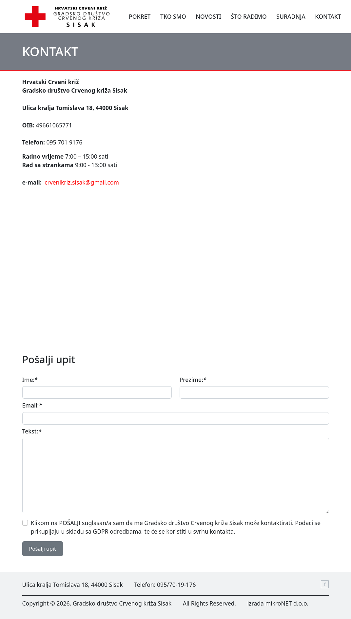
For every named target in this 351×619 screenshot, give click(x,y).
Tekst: (31, 431)
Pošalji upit (42, 548)
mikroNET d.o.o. (287, 603)
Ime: (30, 380)
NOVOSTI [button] (208, 16)
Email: (32, 405)
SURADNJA (290, 16)
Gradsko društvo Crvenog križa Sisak (122, 603)
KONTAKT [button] (328, 16)
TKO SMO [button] (173, 16)
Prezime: (193, 380)
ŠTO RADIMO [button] (248, 16)
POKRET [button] (139, 16)
